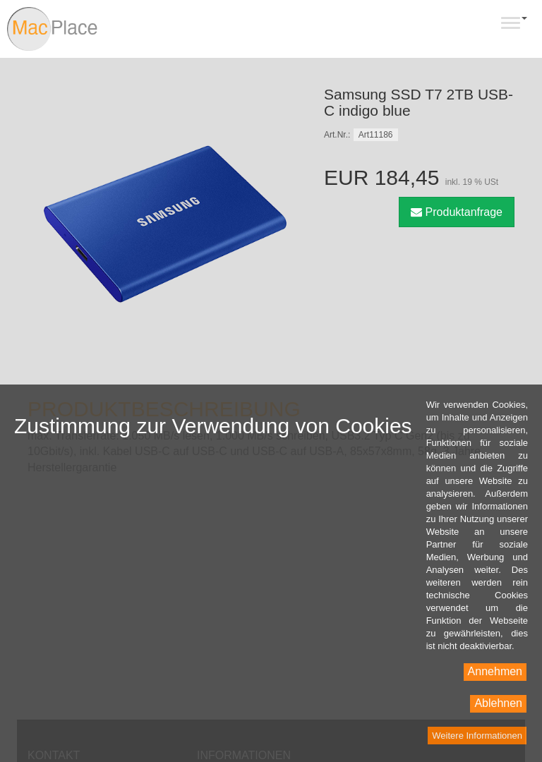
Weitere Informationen (477, 735)
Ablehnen (498, 703)
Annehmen (495, 671)
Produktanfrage (456, 212)
